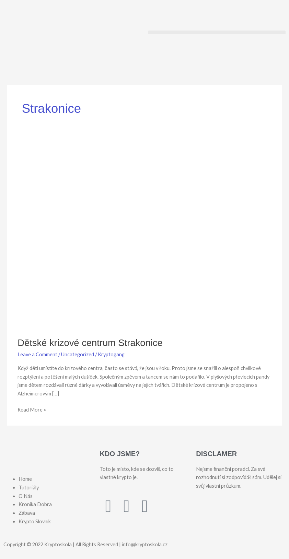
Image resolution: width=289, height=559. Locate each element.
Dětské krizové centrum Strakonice (90, 342)
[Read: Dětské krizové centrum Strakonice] (144, 235)
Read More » (32, 409)
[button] (217, 32)
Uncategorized (77, 354)
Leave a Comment (37, 354)
